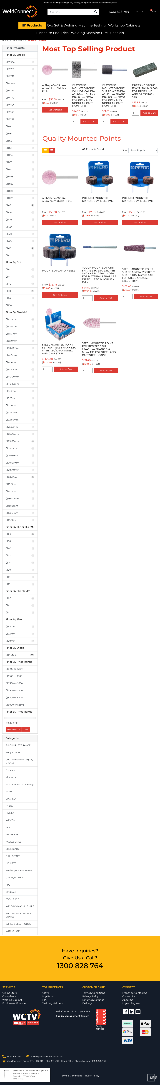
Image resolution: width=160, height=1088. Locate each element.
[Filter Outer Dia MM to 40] (20, 548)
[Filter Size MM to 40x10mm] (20, 384)
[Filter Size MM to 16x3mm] (20, 491)
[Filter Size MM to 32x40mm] (20, 412)
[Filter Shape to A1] (20, 255)
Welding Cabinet (12, 999)
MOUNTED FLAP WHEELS (58, 270)
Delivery (87, 1003)
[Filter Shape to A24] (20, 227)
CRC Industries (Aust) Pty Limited (19, 761)
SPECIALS (11, 892)
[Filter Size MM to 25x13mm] (20, 448)
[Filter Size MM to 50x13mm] (20, 348)
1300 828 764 (119, 12)
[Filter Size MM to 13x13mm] (20, 505)
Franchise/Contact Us (134, 992)
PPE (8, 884)
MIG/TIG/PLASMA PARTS (19, 870)
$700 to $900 (14, 697)
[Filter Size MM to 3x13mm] (20, 398)
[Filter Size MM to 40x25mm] (20, 369)
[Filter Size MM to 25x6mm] (20, 427)
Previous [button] (44, 91)
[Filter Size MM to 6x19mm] (20, 319)
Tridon (9, 806)
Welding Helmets (52, 1003)
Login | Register (131, 1003)
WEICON (10, 820)
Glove (45, 992)
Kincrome (11, 777)
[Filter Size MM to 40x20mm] (20, 376)
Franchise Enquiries (52, 33)
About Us (127, 999)
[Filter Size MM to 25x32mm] (20, 434)
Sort (124, 150)
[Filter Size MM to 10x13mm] (20, 513)
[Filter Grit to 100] (20, 305)
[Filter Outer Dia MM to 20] (20, 570)
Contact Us (128, 996)
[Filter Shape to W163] (20, 112)
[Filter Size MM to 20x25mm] (20, 477)
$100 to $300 (14, 676)
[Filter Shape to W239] (20, 69)
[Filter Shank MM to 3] (20, 612)
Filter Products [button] (15, 48)
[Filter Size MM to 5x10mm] (20, 341)
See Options (60, 222)
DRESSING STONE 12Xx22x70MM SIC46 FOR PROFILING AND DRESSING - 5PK (126, 91)
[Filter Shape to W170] (20, 97)
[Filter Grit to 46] (20, 284)
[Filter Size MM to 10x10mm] (20, 520)
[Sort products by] (143, 150)
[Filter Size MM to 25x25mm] (20, 441)
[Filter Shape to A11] (20, 248)
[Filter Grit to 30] (20, 291)
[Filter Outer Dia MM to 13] (20, 584)
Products (32, 25)
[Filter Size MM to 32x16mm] (20, 419)
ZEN (8, 827)
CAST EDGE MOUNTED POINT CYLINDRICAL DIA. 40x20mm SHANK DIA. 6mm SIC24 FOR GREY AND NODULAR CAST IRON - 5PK (65, 95)
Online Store (9, 992)
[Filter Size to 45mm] (20, 626)
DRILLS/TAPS (13, 856)
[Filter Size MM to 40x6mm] (20, 362)
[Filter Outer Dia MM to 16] (20, 577)
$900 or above (15, 704)
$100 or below (14, 669)
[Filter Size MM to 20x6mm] (20, 455)
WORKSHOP (13, 931)
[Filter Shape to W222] (20, 76)
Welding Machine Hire (89, 33)
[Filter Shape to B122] (20, 183)
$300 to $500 (14, 683)
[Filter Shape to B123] (20, 176)
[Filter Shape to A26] (20, 212)
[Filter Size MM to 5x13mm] (20, 333)
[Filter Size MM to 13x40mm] (20, 498)
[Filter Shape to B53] (20, 162)
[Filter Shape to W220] (20, 83)
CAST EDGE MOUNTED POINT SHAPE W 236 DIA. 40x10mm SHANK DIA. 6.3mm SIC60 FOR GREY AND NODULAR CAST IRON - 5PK (95, 95)
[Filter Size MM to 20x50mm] (20, 462)
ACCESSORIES (13, 841)
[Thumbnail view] (45, 150)
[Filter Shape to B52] (20, 169)
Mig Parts (47, 996)
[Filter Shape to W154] (20, 119)
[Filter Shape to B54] (20, 155)
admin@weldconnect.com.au (46, 1056)
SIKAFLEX (11, 798)
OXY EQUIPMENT (15, 877)
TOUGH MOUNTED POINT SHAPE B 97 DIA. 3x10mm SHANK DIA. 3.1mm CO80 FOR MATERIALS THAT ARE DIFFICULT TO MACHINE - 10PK (99, 275)
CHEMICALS (12, 849)
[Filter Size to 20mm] (20, 641)
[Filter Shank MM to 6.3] (20, 598)
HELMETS (11, 863)
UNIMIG (10, 813)
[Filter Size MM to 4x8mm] (20, 355)
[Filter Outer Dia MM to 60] (20, 534)
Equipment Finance (14, 1003)
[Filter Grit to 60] (20, 276)
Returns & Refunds (93, 999)
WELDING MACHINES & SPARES (18, 915)
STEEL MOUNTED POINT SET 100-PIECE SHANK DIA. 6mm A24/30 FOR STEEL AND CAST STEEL (59, 349)
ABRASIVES (12, 834)
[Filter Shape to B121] (20, 191)
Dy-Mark (10, 770)
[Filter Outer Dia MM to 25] (20, 562)
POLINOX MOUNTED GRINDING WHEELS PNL (137, 199)
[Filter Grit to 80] (20, 269)
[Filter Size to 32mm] (20, 633)
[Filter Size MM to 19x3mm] (20, 484)
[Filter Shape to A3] (20, 205)
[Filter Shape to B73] (20, 140)
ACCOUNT (137, 11)
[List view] (51, 150)
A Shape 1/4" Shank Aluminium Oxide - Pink (57, 199)
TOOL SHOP (12, 899)
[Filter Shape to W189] (20, 90)
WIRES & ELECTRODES (18, 923)
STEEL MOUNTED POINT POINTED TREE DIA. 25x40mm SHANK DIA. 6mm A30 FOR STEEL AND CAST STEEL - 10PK (99, 349)
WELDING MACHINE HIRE (20, 906)
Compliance (9, 996)
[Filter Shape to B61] (20, 148)
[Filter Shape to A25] (20, 219)
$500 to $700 (14, 690)
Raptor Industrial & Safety (20, 784)
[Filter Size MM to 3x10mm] (20, 405)
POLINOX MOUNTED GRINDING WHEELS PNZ (98, 199)
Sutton (9, 791)
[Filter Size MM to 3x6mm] (20, 391)
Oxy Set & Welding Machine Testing (76, 25)
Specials (117, 33)
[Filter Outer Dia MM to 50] (20, 541)
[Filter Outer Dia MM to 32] (20, 555)
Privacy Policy (90, 996)
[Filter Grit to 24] (20, 298)
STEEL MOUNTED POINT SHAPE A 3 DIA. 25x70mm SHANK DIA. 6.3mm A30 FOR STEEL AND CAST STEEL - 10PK (138, 275)
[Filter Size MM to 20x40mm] (20, 470)
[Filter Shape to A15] (20, 241)
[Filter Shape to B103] (20, 198)
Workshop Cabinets (124, 25)
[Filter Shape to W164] (20, 105)
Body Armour (13, 752)
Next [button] (155, 91)
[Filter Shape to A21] (20, 234)
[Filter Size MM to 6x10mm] (20, 326)
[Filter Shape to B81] (20, 133)
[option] (66, 91)
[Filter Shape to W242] (20, 62)
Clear (26, 729)
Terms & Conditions (93, 992)
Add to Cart (70, 121)
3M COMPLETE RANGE (18, 745)
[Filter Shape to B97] (20, 126)
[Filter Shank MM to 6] (20, 605)
